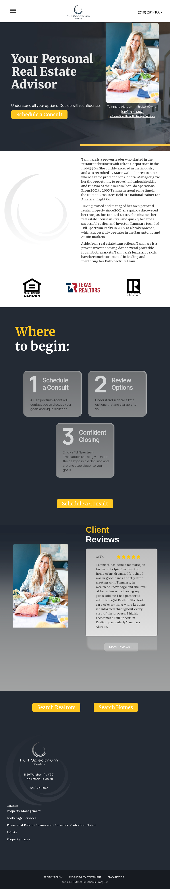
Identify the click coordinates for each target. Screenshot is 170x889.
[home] (78, 12)
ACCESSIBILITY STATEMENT (85, 877)
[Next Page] (121, 647)
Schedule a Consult (39, 114)
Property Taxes (18, 839)
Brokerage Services (21, 818)
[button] (13, 12)
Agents (12, 832)
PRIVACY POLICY (52, 877)
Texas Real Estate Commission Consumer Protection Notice (51, 825)
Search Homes (116, 707)
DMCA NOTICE (116, 877)
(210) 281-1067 (150, 12)
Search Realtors (56, 707)
